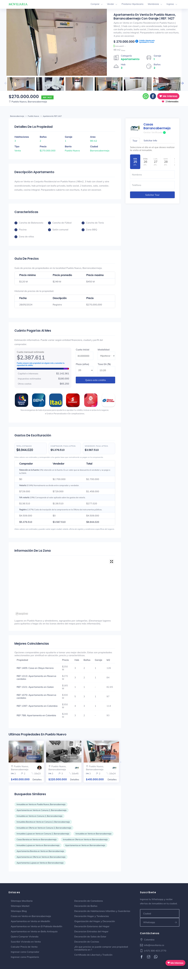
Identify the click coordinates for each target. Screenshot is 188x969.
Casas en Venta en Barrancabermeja (31, 916)
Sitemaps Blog (19, 911)
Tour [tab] (135, 140)
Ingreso (170, 4)
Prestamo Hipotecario (132, 4)
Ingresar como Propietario (25, 956)
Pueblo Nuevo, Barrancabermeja (29, 101)
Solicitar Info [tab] (150, 140)
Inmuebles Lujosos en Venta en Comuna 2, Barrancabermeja (43, 833)
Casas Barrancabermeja (156, 126)
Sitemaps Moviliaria (22, 900)
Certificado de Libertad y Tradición (93, 954)
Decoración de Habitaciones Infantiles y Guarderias (102, 911)
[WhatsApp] (156, 957)
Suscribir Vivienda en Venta (26, 941)
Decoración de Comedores (88, 900)
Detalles (37, 779)
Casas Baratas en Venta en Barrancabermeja (36, 839)
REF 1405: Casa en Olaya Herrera (35, 667)
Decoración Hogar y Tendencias (91, 916)
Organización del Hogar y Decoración (94, 921)
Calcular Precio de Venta (24, 946)
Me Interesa (168, 96)
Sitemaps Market (20, 905)
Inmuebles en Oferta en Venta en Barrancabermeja (85, 839)
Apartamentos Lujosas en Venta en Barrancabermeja (40, 863)
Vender (110, 4)
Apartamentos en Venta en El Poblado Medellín (36, 926)
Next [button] (182, 83)
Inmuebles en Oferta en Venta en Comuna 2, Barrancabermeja (44, 828)
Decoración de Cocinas (86, 941)
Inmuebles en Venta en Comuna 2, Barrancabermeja (39, 816)
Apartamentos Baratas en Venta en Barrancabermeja (40, 851)
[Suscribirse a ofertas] (176, 922)
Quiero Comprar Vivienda (24, 936)
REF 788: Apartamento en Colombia (36, 715)
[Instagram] (149, 957)
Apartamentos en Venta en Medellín (30, 921)
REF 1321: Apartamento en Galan (35, 686)
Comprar (95, 4)
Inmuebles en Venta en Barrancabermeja (93, 833)
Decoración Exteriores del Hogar (91, 926)
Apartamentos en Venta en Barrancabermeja (85, 845)
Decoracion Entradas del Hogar (91, 931)
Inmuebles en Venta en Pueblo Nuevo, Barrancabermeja (41, 804)
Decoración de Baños (85, 905)
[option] (56, 42)
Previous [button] (5, 83)
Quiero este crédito (95, 380)
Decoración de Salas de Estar (90, 936)
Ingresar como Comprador (25, 951)
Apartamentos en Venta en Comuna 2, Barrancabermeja (41, 810)
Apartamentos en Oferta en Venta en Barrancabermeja (41, 857)
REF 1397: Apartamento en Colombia (37, 705)
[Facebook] (142, 957)
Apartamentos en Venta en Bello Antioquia (34, 931)
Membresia (153, 4)
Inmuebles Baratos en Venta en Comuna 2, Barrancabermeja (43, 822)
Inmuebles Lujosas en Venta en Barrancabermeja (38, 845)
